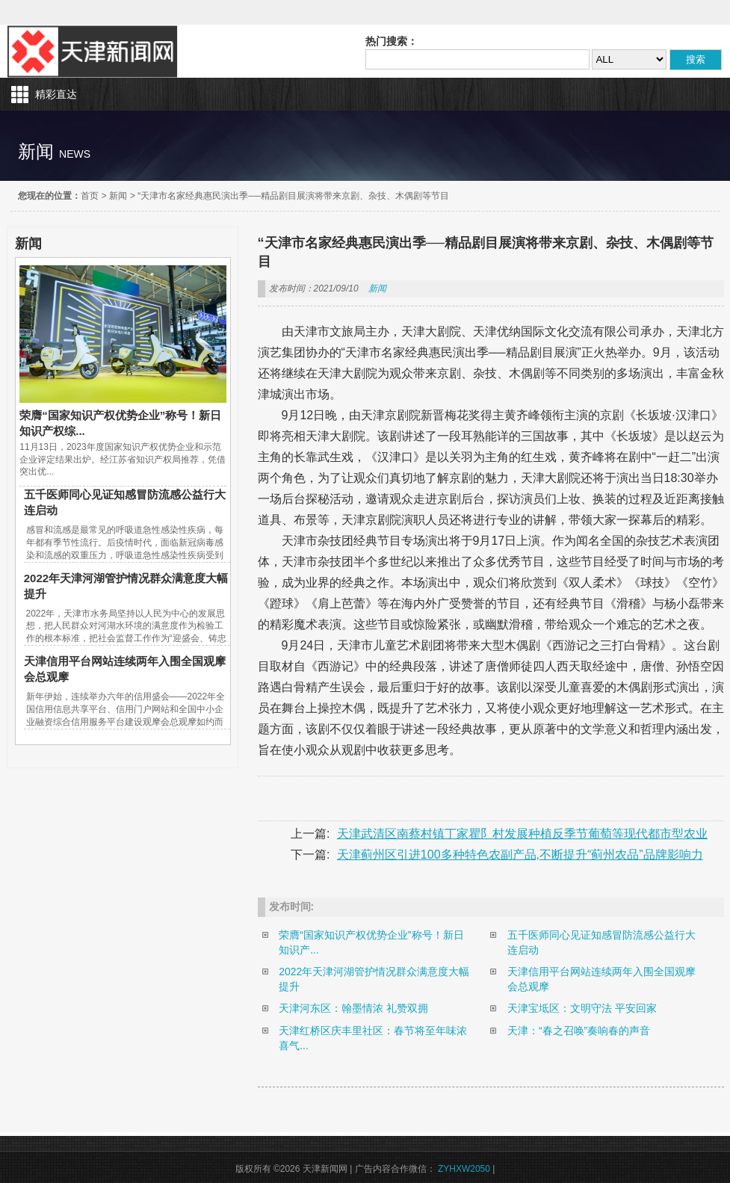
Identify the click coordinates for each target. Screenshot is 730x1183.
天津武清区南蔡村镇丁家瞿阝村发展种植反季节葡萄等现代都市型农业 (522, 833)
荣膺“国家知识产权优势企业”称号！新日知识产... (371, 942)
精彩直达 (56, 94)
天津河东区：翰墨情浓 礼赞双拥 (353, 1008)
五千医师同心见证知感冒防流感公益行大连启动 (601, 942)
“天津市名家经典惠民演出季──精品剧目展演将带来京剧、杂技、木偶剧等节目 (293, 196)
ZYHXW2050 (465, 1169)
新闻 (118, 196)
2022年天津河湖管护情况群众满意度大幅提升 (374, 979)
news (74, 154)
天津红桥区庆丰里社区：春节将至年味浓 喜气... (373, 1038)
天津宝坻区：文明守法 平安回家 (582, 1008)
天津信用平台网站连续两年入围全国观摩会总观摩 (601, 979)
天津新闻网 (93, 51)
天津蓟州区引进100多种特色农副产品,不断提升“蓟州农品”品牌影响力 (520, 854)
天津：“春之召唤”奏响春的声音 (578, 1031)
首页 (90, 196)
